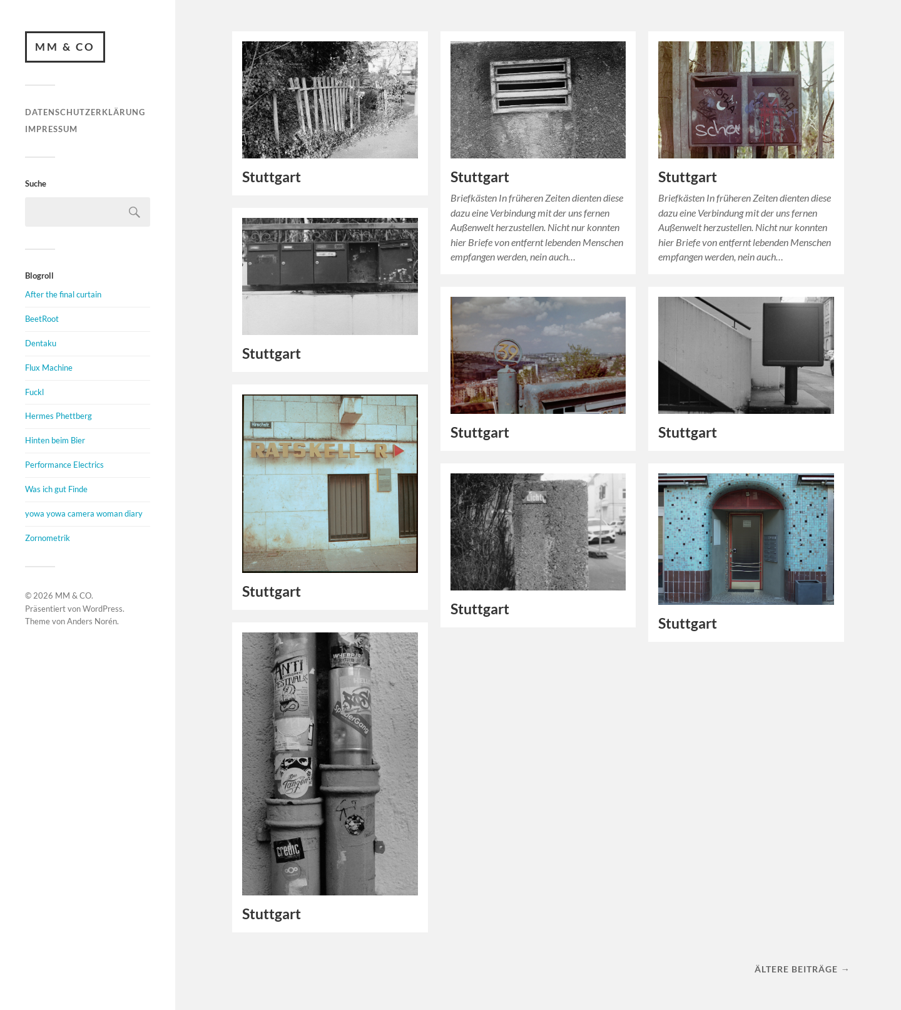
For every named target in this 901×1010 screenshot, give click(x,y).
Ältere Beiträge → (802, 969)
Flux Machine (49, 368)
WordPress (103, 609)
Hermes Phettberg (58, 416)
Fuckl (34, 392)
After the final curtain (63, 294)
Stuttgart (271, 176)
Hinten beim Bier (55, 440)
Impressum (51, 129)
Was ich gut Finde (56, 489)
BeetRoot (42, 319)
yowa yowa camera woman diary (84, 513)
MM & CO (65, 46)
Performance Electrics (64, 465)
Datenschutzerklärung (85, 112)
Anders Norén (92, 621)
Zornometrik (47, 538)
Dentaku (40, 343)
